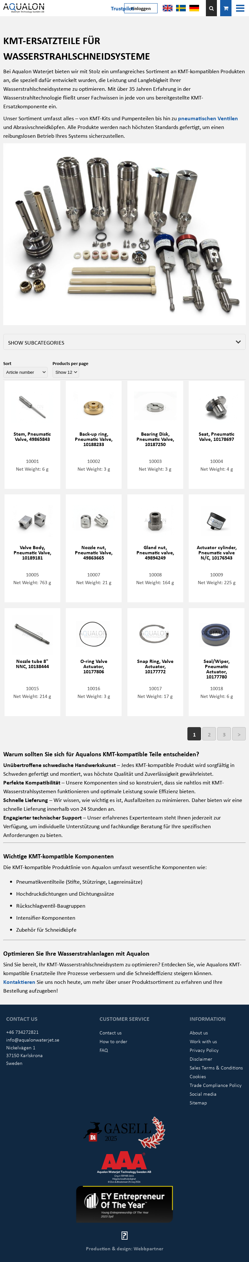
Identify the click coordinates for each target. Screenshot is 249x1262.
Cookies (198, 1076)
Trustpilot (122, 8)
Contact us (111, 1032)
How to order (113, 1041)
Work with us (203, 1041)
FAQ (104, 1050)
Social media (203, 1093)
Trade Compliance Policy (216, 1085)
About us (199, 1032)
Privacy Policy (204, 1050)
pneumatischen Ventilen (208, 118)
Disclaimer (201, 1058)
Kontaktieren (20, 981)
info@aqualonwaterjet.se (32, 1039)
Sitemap (198, 1102)
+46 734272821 (22, 1031)
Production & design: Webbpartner (124, 1248)
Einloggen (141, 8)
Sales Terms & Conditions (216, 1067)
